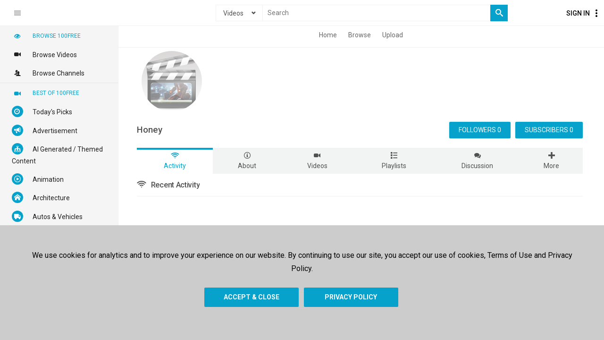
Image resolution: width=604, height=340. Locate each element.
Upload (392, 35)
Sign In (578, 13)
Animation (38, 179)
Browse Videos (44, 54)
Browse (359, 35)
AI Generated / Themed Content (57, 154)
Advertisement (44, 130)
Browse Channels (48, 72)
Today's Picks (42, 111)
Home (328, 35)
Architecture (41, 197)
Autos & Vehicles (47, 216)
